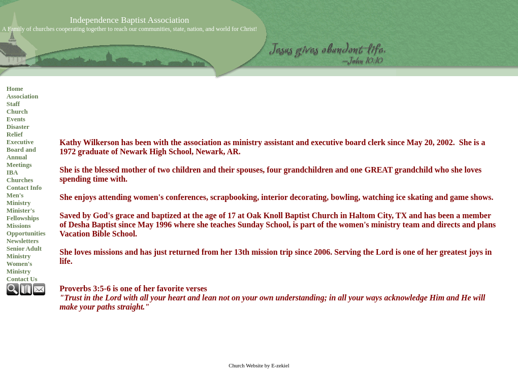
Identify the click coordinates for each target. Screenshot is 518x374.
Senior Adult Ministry (24, 252)
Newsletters (23, 241)
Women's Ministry (19, 267)
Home (15, 88)
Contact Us (22, 279)
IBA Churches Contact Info (24, 180)
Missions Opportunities (26, 229)
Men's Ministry (19, 199)
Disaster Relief (18, 130)
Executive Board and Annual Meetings (21, 153)
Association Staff (23, 100)
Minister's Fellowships (23, 214)
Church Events (17, 115)
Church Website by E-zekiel (259, 365)
